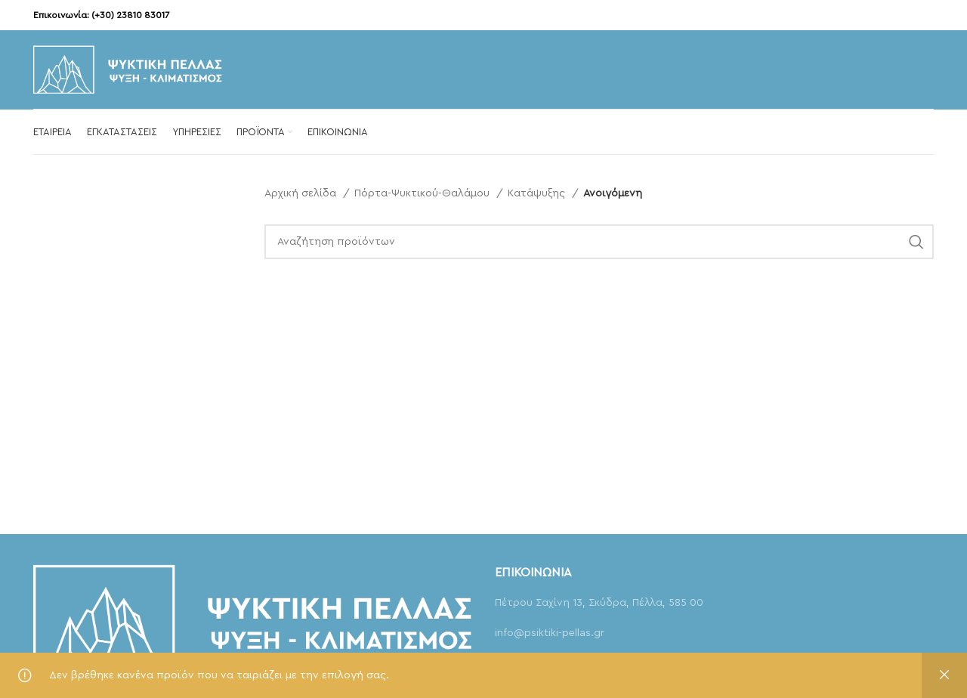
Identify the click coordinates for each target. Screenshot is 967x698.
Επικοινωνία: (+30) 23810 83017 (101, 15)
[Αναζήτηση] (599, 241)
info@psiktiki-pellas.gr (549, 633)
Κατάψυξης (538, 193)
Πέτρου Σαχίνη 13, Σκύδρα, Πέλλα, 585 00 (599, 603)
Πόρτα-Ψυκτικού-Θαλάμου (423, 193)
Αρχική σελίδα (301, 193)
